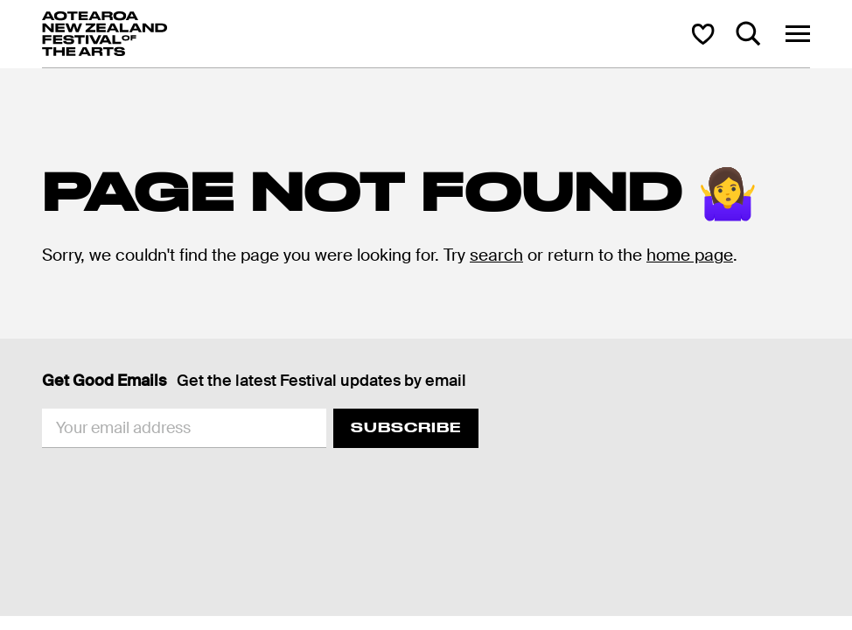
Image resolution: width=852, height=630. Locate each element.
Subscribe (406, 427)
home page (689, 255)
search (496, 255)
